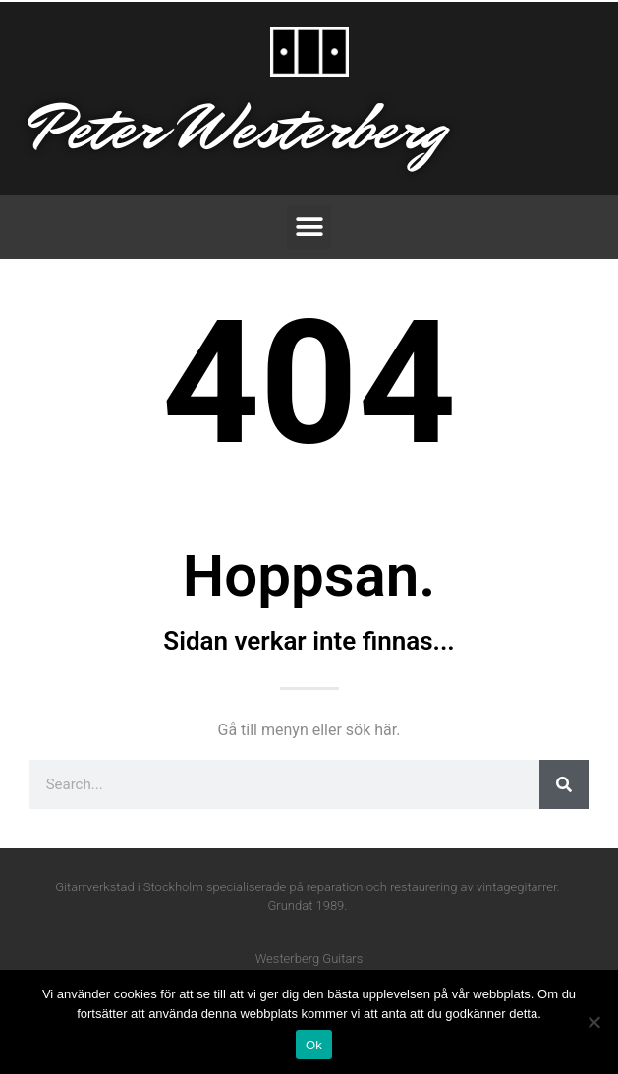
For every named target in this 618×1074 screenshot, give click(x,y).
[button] (309, 227)
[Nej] (593, 1022)
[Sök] (564, 784)
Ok (314, 1045)
